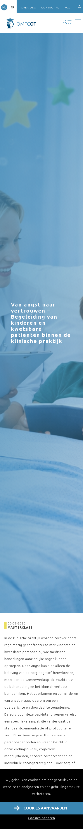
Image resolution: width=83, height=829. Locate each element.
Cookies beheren (41, 818)
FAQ (67, 7)
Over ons (28, 7)
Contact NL (50, 7)
